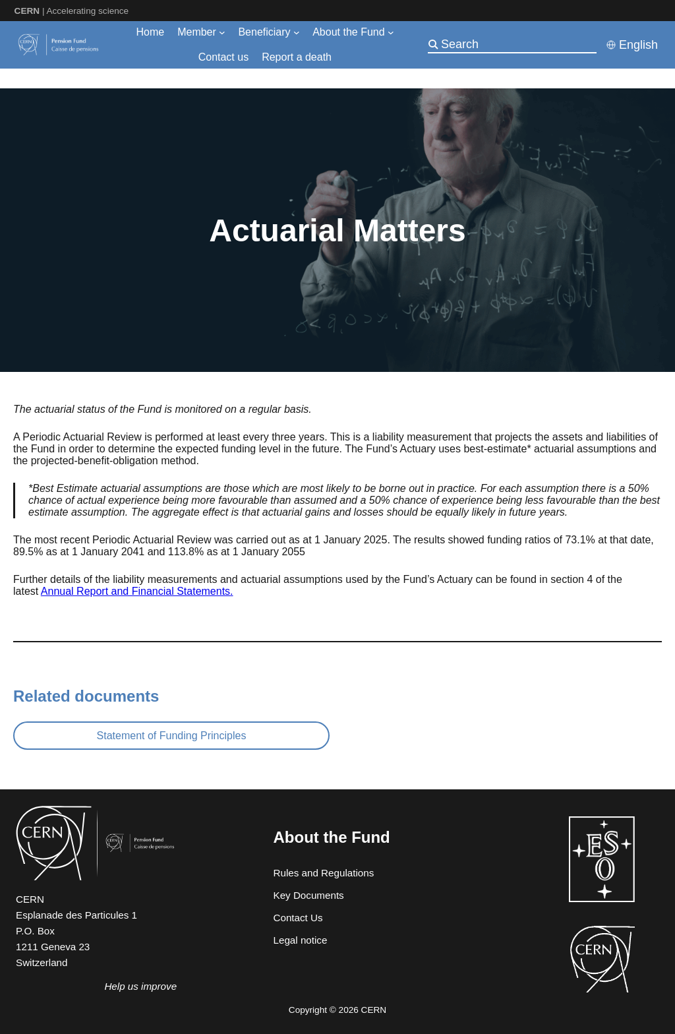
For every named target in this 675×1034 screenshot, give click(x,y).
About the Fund (332, 837)
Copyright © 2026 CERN (337, 1010)
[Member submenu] (222, 32)
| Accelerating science (72, 11)
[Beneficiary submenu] (296, 32)
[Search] (517, 44)
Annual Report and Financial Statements (135, 591)
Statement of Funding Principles (172, 735)
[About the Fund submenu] (391, 32)
